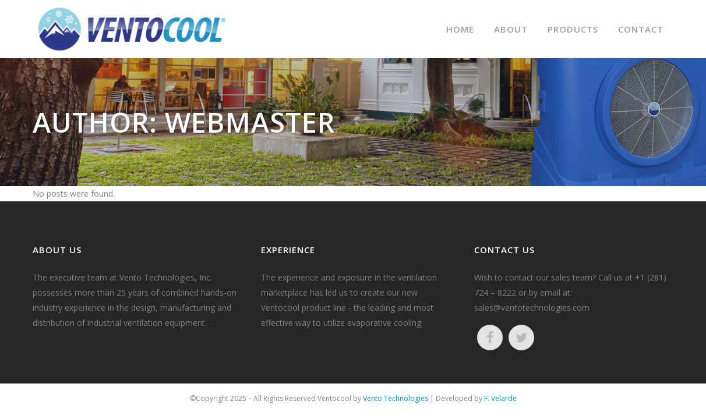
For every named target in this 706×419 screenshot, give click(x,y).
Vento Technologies (395, 398)
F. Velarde (500, 398)
